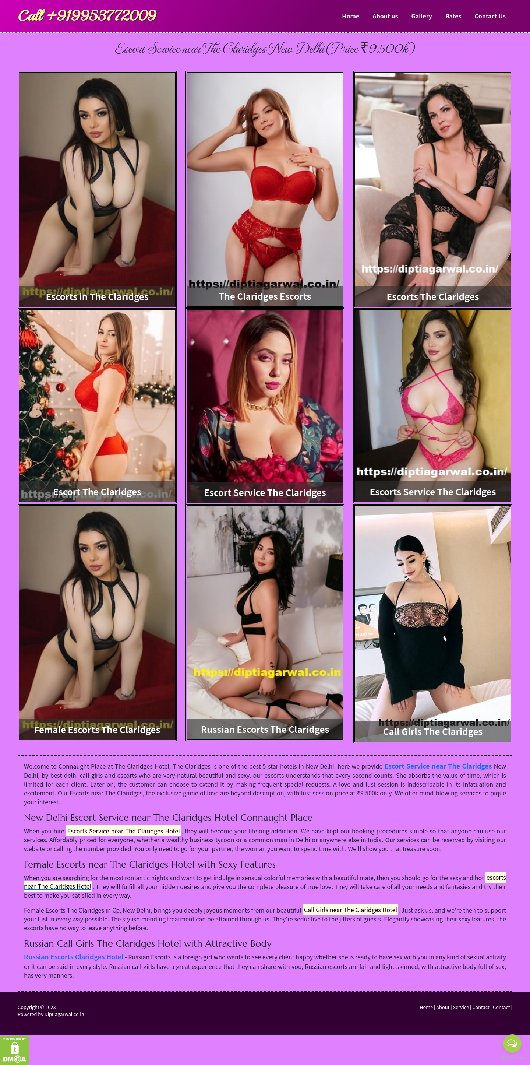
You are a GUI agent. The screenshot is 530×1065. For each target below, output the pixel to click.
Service (461, 1007)
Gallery (421, 15)
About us (385, 15)
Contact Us (490, 15)
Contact (481, 1007)
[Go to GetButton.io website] (512, 1057)
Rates (453, 15)
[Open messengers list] (512, 1043)
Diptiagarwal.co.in (64, 1013)
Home (350, 15)
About (442, 1007)
